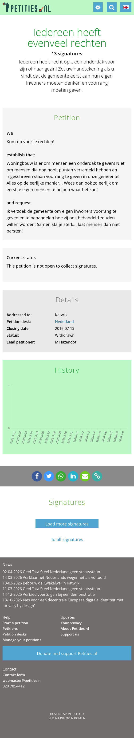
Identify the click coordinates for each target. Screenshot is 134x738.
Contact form (14, 674)
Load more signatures (67, 524)
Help (6, 617)
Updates (68, 617)
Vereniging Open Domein (67, 718)
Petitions (10, 628)
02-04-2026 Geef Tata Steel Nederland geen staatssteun (51, 571)
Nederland (64, 321)
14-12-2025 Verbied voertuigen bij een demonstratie (49, 594)
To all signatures (67, 539)
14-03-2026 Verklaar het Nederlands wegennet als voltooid (54, 577)
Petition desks (15, 634)
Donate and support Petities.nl (67, 653)
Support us (70, 634)
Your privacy (71, 622)
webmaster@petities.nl (22, 680)
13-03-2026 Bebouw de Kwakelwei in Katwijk (41, 583)
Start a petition (15, 622)
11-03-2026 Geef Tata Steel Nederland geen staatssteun (51, 588)
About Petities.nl (75, 628)
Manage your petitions (22, 639)
